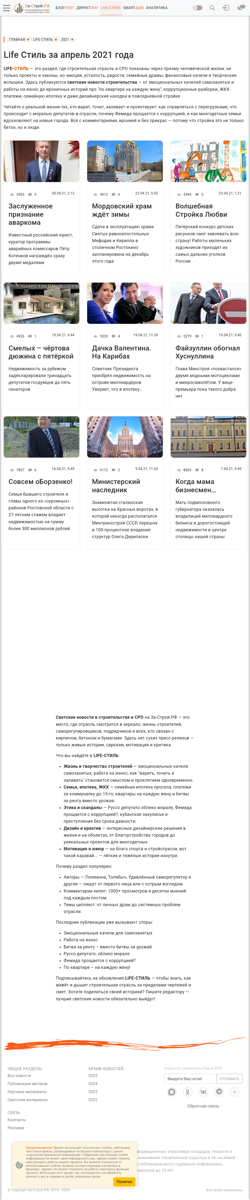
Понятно (124, 1181)
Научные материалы (27, 1091)
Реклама (16, 1128)
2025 (92, 1075)
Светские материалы (28, 1099)
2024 (92, 1083)
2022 (92, 1099)
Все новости (19, 1075)
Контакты (17, 1120)
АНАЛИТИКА (157, 8)
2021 (65, 39)
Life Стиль (43, 39)
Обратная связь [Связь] (203, 1106)
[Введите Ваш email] (190, 1079)
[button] (6, 8)
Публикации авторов (27, 1083)
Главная (17, 39)
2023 (92, 1091)
